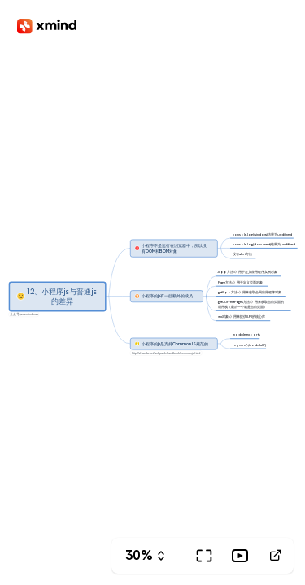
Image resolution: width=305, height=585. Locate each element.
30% (139, 555)
